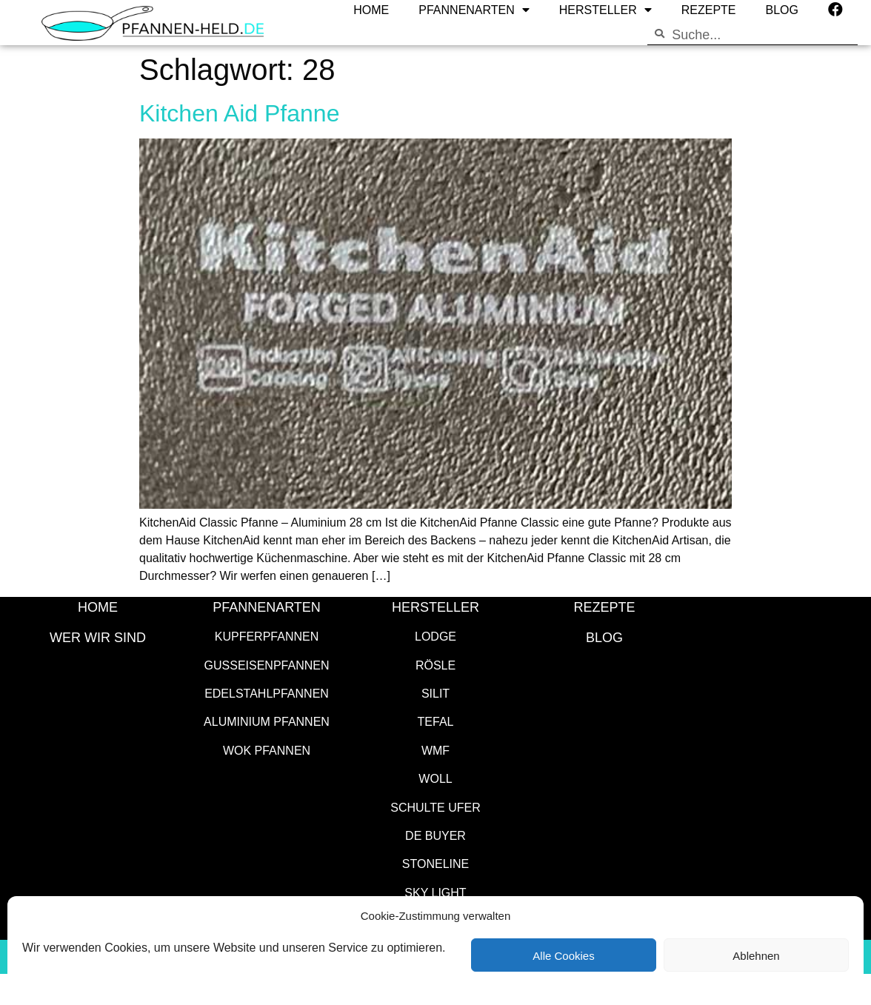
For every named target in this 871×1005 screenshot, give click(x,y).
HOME (98, 606)
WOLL (435, 778)
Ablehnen (755, 955)
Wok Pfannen (266, 750)
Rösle (435, 665)
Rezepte (604, 606)
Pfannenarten (267, 606)
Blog (604, 637)
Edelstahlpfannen (266, 693)
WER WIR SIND (98, 637)
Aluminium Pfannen (267, 721)
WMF (435, 750)
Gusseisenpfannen (267, 665)
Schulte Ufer (435, 807)
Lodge (435, 636)
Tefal (436, 721)
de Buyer (435, 835)
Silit (435, 693)
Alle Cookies (563, 955)
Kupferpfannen (266, 636)
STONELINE (435, 863)
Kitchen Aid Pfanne (239, 112)
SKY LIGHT (435, 892)
